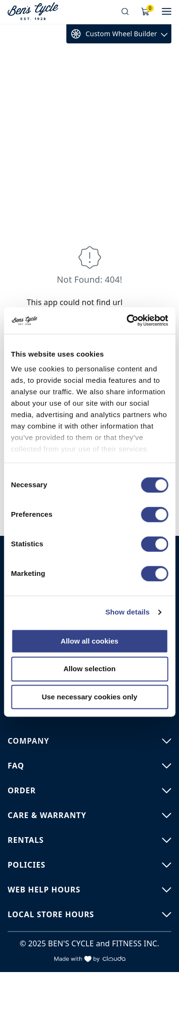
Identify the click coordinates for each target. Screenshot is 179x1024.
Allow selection (89, 669)
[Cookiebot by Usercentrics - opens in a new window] (127, 320)
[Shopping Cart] (145, 12)
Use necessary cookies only (89, 697)
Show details (127, 612)
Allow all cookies (89, 641)
